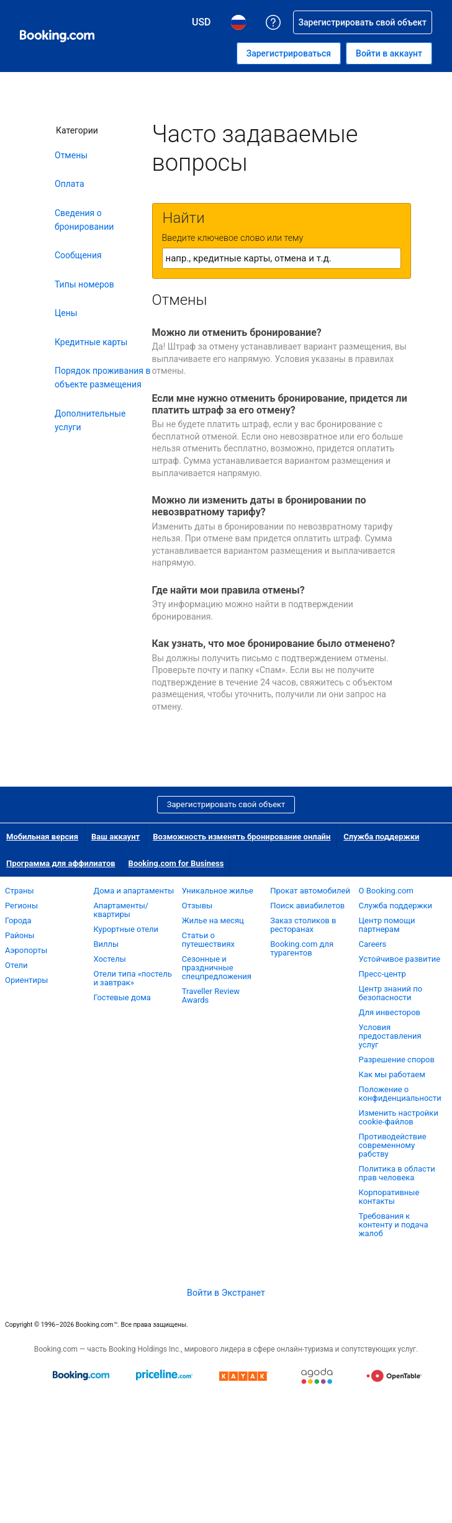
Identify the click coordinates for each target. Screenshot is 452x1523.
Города (18, 920)
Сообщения (78, 255)
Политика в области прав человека (397, 1173)
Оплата (69, 184)
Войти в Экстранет (226, 1293)
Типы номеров (84, 284)
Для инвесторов (389, 1012)
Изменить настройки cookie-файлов (398, 1117)
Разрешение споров (397, 1059)
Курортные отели (125, 929)
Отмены (71, 155)
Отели (16, 965)
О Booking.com (386, 890)
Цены (66, 313)
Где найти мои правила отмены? (228, 590)
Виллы (106, 944)
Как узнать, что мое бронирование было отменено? (274, 643)
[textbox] (281, 258)
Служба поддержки (381, 836)
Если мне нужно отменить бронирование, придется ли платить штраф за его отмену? (279, 404)
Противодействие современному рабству (393, 1145)
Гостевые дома (122, 997)
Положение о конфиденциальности (400, 1094)
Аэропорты (26, 950)
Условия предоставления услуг (390, 1036)
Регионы (21, 905)
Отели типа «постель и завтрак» (132, 978)
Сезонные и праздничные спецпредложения (216, 967)
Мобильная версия (42, 836)
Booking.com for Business (176, 863)
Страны (19, 890)
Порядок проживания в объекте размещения (103, 377)
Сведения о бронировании (84, 220)
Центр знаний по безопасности (391, 993)
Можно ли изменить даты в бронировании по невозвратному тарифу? (259, 506)
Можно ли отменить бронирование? (237, 332)
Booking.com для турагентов (301, 948)
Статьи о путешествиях (208, 940)
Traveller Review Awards (211, 996)
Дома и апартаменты (133, 890)
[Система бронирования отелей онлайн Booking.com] (57, 36)
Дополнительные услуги (90, 420)
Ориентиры (26, 980)
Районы (20, 935)
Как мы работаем (392, 1074)
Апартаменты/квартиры (120, 910)
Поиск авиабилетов (307, 905)
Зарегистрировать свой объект (226, 804)
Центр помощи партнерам (387, 925)
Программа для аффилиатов (60, 863)
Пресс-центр (382, 973)
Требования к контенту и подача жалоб (393, 1224)
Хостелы (109, 959)
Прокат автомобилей (310, 890)
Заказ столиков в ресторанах (303, 925)
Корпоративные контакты (389, 1197)
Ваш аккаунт (115, 836)
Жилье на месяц (213, 920)
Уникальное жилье (217, 890)
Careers (373, 944)
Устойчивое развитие (400, 959)
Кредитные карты (91, 342)
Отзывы (197, 905)
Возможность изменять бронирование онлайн (241, 836)
